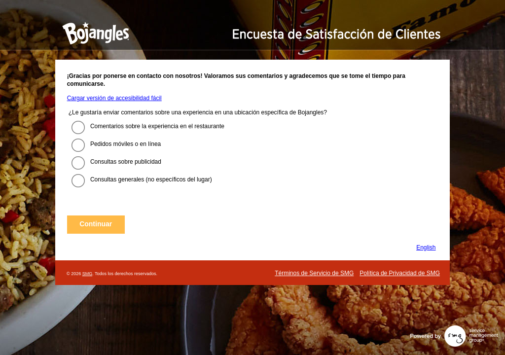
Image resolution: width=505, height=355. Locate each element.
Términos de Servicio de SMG (314, 273)
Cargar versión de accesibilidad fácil (114, 98)
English (425, 247)
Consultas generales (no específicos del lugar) (151, 179)
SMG (87, 273)
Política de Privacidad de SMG (400, 273)
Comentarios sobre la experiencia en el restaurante (157, 126)
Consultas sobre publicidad (125, 161)
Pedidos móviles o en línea (125, 144)
